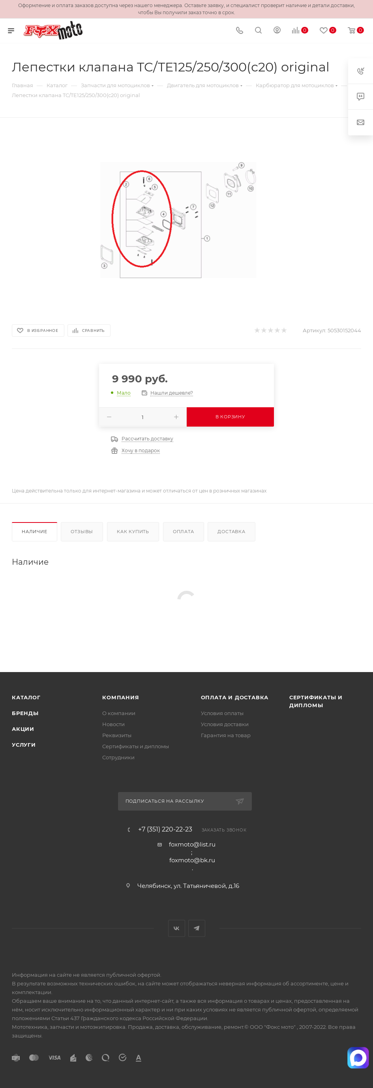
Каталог (26, 697)
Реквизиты (116, 735)
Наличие (34, 531)
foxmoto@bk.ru (192, 860)
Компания (120, 697)
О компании (118, 713)
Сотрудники (118, 757)
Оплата (183, 531)
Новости (113, 724)
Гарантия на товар (226, 735)
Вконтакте (176, 928)
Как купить (133, 531)
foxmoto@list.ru (192, 844)
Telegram (196, 928)
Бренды (25, 713)
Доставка (231, 531)
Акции (23, 729)
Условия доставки (225, 724)
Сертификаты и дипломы (135, 746)
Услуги (24, 745)
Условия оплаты (222, 713)
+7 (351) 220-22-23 (165, 829)
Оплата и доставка (235, 697)
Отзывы (82, 531)
